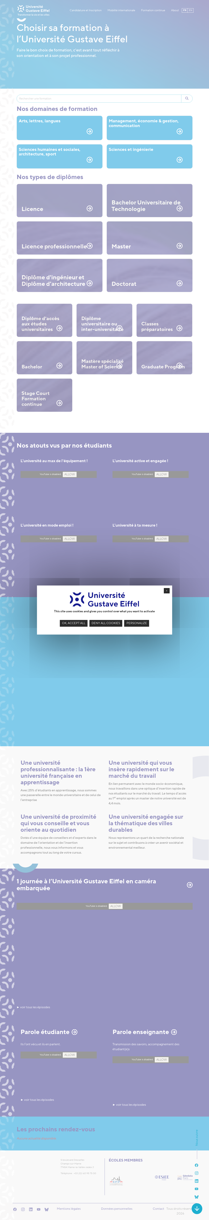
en (184, 13)
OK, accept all (73, 623)
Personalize (137, 623)
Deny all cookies (106, 623)
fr (184, 8)
